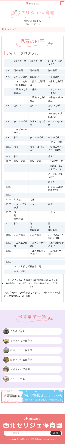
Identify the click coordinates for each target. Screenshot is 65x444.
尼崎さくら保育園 (16, 369)
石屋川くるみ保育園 (17, 340)
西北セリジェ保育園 (17, 359)
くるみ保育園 (14, 331)
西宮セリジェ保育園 (17, 350)
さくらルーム (14, 378)
